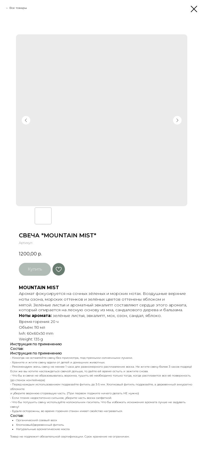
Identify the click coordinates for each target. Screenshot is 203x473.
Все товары (18, 8)
